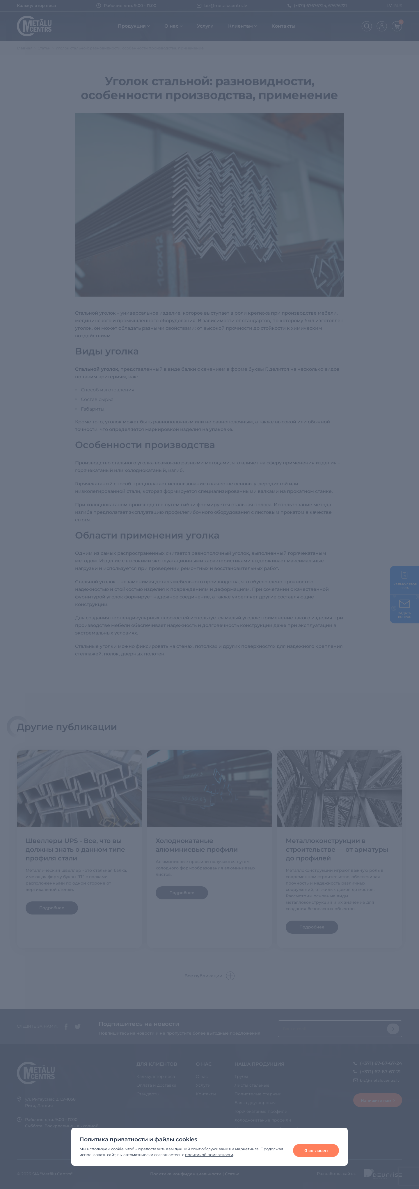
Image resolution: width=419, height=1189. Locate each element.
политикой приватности (209, 1154)
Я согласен (316, 1150)
